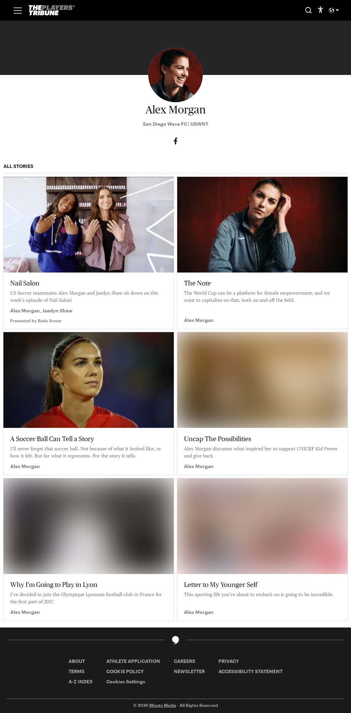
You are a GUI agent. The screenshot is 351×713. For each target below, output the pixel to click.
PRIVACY (228, 661)
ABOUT (76, 661)
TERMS (76, 671)
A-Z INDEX (80, 681)
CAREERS (184, 661)
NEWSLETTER (189, 671)
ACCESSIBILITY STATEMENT (250, 671)
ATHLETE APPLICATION (133, 661)
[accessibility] (320, 10)
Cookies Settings (125, 681)
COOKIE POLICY (125, 671)
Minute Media (162, 705)
